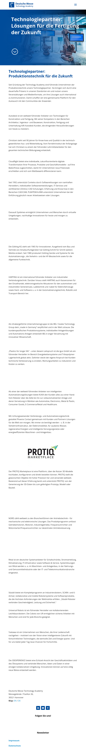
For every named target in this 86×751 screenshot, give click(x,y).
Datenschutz (15, 745)
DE (19, 700)
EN (15, 700)
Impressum (14, 740)
